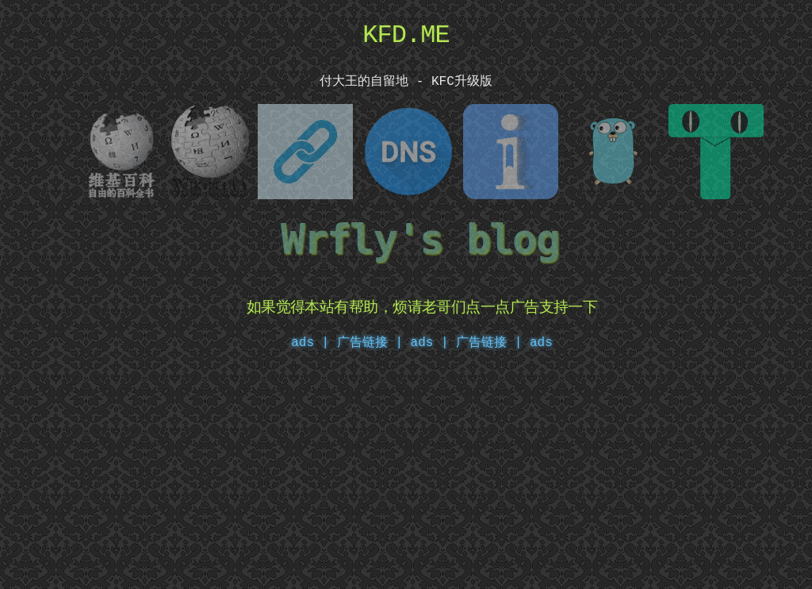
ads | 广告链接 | (347, 339)
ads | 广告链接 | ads (482, 339)
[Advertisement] (406, 473)
